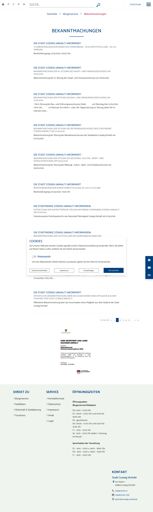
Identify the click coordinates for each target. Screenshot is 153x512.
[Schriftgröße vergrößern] (18, 4)
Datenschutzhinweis (39, 270)
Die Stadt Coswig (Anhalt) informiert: (57, 68)
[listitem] (27, 398)
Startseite (52, 14)
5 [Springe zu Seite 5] (128, 320)
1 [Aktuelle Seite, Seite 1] (117, 320)
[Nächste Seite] (135, 320)
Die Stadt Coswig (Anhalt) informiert (57, 43)
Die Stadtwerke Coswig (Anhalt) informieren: (62, 206)
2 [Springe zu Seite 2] (120, 320)
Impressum (64, 270)
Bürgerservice (70, 14)
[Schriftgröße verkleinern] (8, 4)
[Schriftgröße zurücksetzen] (13, 4)
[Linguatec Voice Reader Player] (3, 4)
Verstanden (113, 270)
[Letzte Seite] (138, 320)
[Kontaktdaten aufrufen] (149, 275)
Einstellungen (89, 270)
